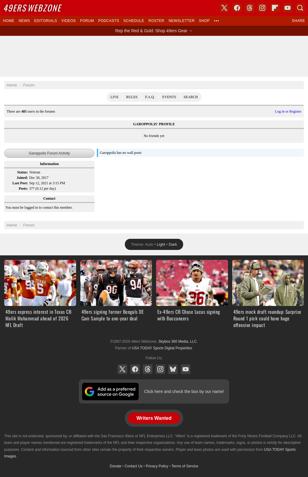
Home (8, 21)
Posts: (23, 188)
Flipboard (275, 8)
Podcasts (108, 21)
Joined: (22, 178)
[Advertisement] (154, 56)
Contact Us (133, 466)
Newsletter (181, 21)
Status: (22, 172)
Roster (156, 21)
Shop (204, 21)
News (24, 21)
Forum (87, 21)
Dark (173, 244)
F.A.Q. (150, 97)
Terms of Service (184, 466)
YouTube (185, 369)
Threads (147, 369)
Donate (116, 466)
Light (161, 244)
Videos (68, 21)
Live (114, 97)
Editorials (45, 21)
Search (191, 97)
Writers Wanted (154, 418)
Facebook (135, 369)
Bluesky (173, 369)
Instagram (160, 369)
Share (298, 21)
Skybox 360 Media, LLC (178, 341)
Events (169, 97)
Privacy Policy (157, 466)
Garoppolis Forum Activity (49, 153)
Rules (131, 97)
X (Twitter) (122, 369)
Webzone (32, 8)
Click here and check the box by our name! (184, 391)
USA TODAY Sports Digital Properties (162, 348)
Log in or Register (288, 111)
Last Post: (20, 183)
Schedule (133, 21)
